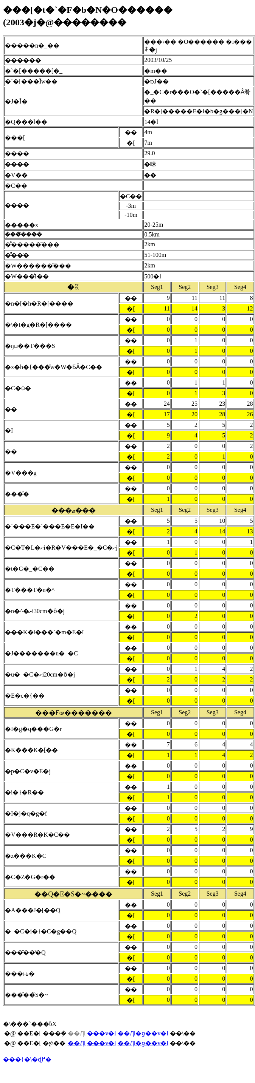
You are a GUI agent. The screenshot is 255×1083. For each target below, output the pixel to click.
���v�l (101, 1033)
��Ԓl (77, 1043)
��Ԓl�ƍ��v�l (143, 1033)
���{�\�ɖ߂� (27, 1059)
